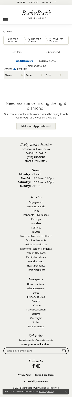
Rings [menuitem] (36, 210)
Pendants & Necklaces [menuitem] (36, 214)
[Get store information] (36, 161)
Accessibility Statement (36, 381)
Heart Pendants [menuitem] (36, 265)
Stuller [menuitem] (36, 322)
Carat (29, 75)
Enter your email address (36, 344)
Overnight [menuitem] (36, 318)
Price (48, 75)
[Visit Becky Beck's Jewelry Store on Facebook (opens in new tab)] (33, 366)
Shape (8, 75)
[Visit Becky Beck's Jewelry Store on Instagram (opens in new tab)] (38, 366)
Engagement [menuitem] (36, 202)
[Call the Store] (36, 157)
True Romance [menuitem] (36, 326)
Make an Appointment (36, 126)
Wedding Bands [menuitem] (36, 206)
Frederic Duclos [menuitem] (36, 296)
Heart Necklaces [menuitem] (36, 269)
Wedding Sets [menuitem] (36, 261)
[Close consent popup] (66, 392)
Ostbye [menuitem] (36, 313)
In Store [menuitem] (36, 231)
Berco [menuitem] (36, 292)
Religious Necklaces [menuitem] (36, 244)
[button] (20, 2)
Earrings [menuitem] (36, 219)
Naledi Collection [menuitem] (36, 309)
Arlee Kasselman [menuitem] (36, 288)
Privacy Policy (25, 375)
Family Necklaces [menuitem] (36, 257)
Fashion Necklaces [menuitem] (36, 253)
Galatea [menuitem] (36, 301)
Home (9, 31)
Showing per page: (15, 69)
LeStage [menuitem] (36, 305)
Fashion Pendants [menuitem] (36, 240)
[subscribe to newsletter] (63, 351)
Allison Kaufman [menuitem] (36, 284)
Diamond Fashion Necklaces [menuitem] (36, 236)
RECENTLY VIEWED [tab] (47, 60)
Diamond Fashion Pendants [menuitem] (36, 248)
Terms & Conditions (44, 375)
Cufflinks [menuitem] (36, 227)
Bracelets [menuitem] (36, 223)
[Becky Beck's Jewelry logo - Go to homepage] (36, 15)
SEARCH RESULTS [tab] (24, 60)
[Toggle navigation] (5, 18)
